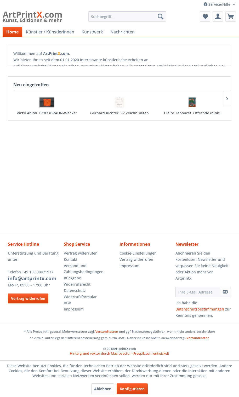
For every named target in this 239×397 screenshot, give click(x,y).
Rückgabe (72, 277)
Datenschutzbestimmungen (199, 309)
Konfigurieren (132, 388)
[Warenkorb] (230, 16)
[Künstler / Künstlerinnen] (50, 32)
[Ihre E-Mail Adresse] (197, 292)
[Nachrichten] (122, 32)
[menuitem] (127, 16)
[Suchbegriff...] (127, 16)
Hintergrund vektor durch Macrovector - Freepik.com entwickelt (119, 353)
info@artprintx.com (32, 278)
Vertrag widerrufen (28, 298)
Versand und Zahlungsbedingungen (84, 268)
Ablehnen (102, 388)
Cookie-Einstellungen (138, 253)
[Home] (12, 32)
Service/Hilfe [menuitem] (217, 4)
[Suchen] (160, 16)
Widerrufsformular (80, 296)
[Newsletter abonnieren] (225, 292)
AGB (67, 302)
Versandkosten (106, 331)
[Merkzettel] (205, 16)
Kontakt (70, 259)
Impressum (74, 309)
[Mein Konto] (218, 16)
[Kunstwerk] (92, 32)
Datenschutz (75, 290)
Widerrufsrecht (77, 284)
